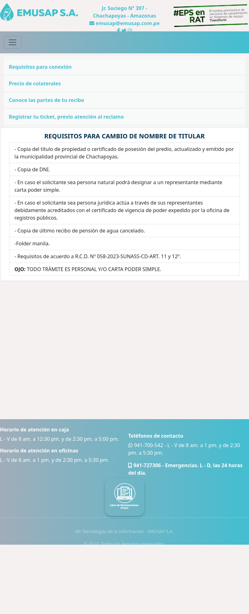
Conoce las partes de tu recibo (46, 100)
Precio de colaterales (35, 83)
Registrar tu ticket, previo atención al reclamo (66, 116)
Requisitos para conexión (40, 66)
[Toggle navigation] (12, 42)
